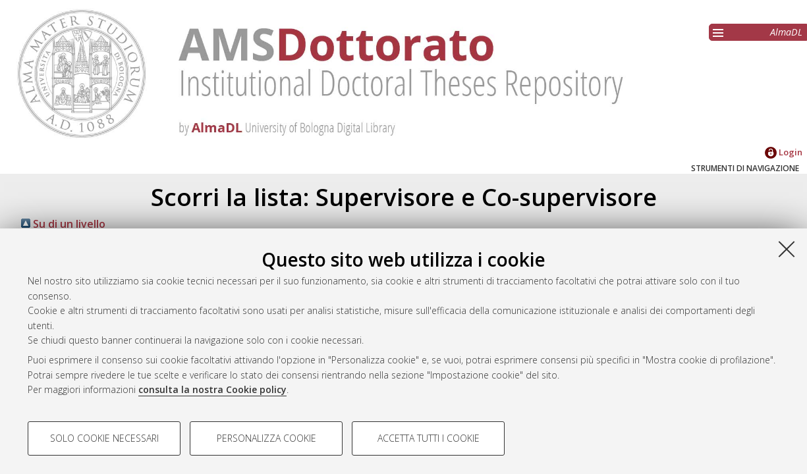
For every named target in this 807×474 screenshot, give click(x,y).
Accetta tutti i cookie (428, 438)
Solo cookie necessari (104, 438)
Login (783, 152)
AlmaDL (786, 32)
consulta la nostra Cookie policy (212, 389)
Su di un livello (63, 224)
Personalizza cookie (266, 438)
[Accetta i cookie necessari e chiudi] (786, 248)
